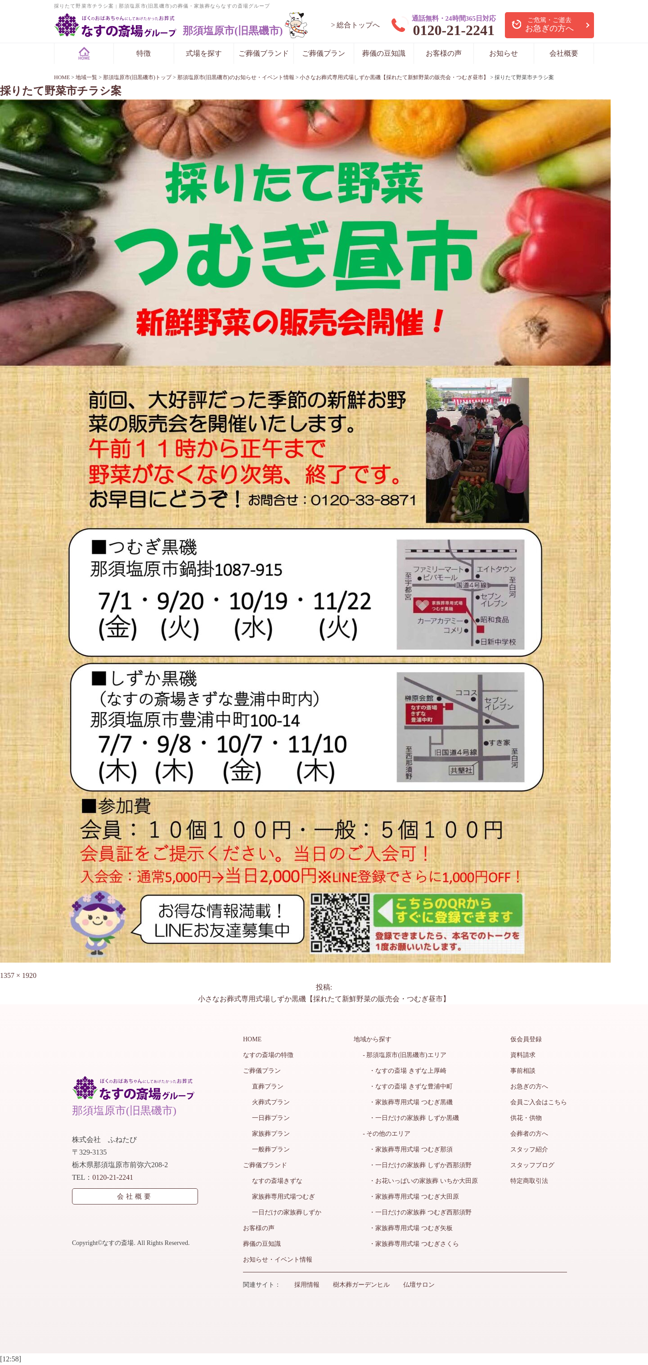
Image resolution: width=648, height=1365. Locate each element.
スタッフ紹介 (529, 1149)
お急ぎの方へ (529, 1086)
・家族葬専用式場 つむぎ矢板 (408, 1228)
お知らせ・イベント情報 (277, 1259)
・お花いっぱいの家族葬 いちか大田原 (420, 1181)
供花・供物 (526, 1118)
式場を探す (204, 53)
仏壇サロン (419, 1284)
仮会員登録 (526, 1039)
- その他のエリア (386, 1133)
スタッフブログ (532, 1165)
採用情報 (307, 1284)
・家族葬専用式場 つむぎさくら (411, 1243)
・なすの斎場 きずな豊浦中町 (408, 1086)
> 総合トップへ (355, 25)
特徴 (143, 53)
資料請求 (523, 1055)
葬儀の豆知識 (383, 53)
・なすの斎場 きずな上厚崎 (404, 1070)
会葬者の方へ (529, 1133)
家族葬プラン (271, 1133)
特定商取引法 (529, 1181)
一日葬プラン (271, 1118)
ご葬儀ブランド (263, 53)
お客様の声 (444, 53)
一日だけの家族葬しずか (286, 1212)
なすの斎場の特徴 (268, 1055)
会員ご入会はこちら (538, 1102)
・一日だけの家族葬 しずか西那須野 (417, 1165)
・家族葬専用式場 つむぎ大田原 (411, 1196)
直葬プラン (268, 1086)
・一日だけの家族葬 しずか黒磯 (411, 1118)
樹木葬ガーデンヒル (361, 1284)
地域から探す (373, 1039)
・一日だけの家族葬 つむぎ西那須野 (417, 1212)
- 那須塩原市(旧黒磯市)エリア (404, 1055)
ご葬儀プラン (323, 53)
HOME (252, 1039)
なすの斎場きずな (277, 1181)
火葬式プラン (271, 1102)
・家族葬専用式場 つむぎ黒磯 (408, 1102)
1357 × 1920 (18, 975)
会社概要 (563, 53)
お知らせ (503, 53)
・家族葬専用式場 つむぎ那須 (408, 1149)
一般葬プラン (271, 1149)
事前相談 (523, 1070)
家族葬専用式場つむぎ (283, 1196)
